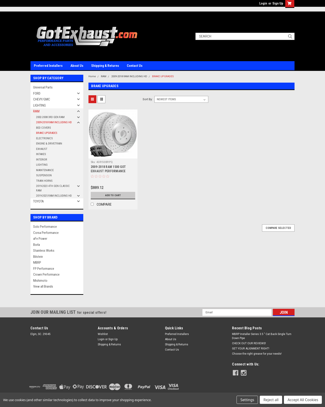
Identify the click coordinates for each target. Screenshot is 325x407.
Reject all (271, 399)
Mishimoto (40, 281)
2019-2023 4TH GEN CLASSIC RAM (53, 188)
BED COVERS (43, 127)
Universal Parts (43, 87)
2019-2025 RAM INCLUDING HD (54, 195)
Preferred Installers (48, 66)
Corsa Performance (46, 233)
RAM (36, 111)
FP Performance (43, 269)
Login (263, 3)
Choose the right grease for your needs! (257, 353)
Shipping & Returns (105, 66)
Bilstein (38, 257)
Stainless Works (43, 251)
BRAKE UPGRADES (46, 133)
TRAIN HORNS (44, 180)
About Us (76, 66)
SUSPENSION (44, 175)
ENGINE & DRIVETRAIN (49, 143)
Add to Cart (113, 195)
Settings (247, 399)
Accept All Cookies (303, 399)
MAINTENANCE (45, 170)
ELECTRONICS (44, 138)
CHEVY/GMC (41, 99)
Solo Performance (45, 227)
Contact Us (134, 66)
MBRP (37, 262)
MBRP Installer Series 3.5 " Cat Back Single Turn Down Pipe (261, 336)
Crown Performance (46, 274)
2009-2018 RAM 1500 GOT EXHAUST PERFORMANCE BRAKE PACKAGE (108, 171)
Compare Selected (278, 228)
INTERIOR (41, 159)
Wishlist (103, 334)
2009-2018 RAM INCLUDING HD (54, 122)
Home (92, 76)
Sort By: (148, 99)
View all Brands (43, 286)
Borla (36, 245)
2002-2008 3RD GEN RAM (50, 117)
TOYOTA (38, 201)
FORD (36, 93)
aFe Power (40, 239)
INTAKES (41, 154)
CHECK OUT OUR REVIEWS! (249, 343)
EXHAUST (41, 149)
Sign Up (277, 3)
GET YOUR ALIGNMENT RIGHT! (250, 348)
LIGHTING (39, 105)
